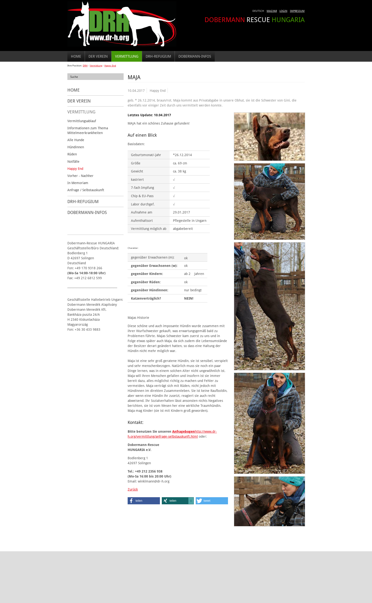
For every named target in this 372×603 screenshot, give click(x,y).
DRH (85, 65)
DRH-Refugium (158, 56)
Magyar (272, 11)
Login (283, 11)
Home (76, 56)
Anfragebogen (183, 431)
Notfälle (73, 161)
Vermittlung (126, 56)
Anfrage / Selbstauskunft (85, 190)
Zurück (133, 489)
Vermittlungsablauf (81, 121)
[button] (144, 500)
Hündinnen (75, 147)
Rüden (72, 154)
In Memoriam (77, 183)
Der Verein (98, 56)
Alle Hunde (75, 140)
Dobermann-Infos (194, 56)
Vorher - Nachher (80, 175)
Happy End (110, 65)
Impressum (297, 11)
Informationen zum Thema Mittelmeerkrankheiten (87, 130)
